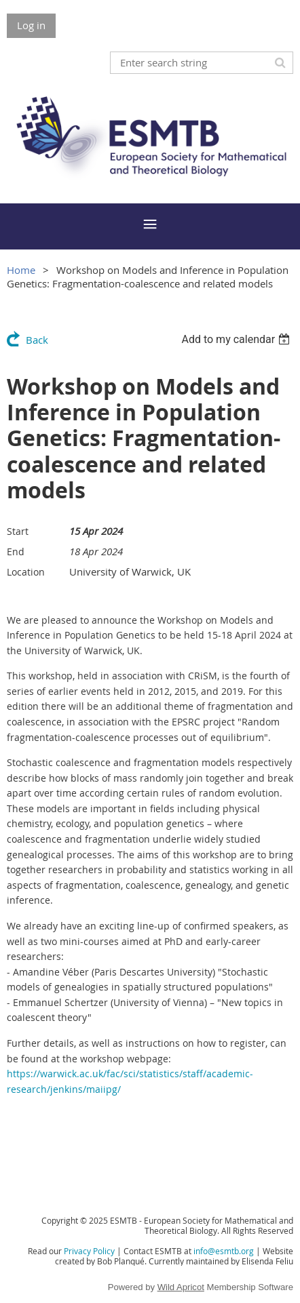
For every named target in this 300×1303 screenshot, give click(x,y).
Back (37, 339)
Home (21, 270)
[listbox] (237, 339)
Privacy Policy (89, 1250)
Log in (31, 25)
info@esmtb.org (223, 1250)
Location (26, 571)
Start (18, 531)
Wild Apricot (180, 1287)
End (15, 551)
